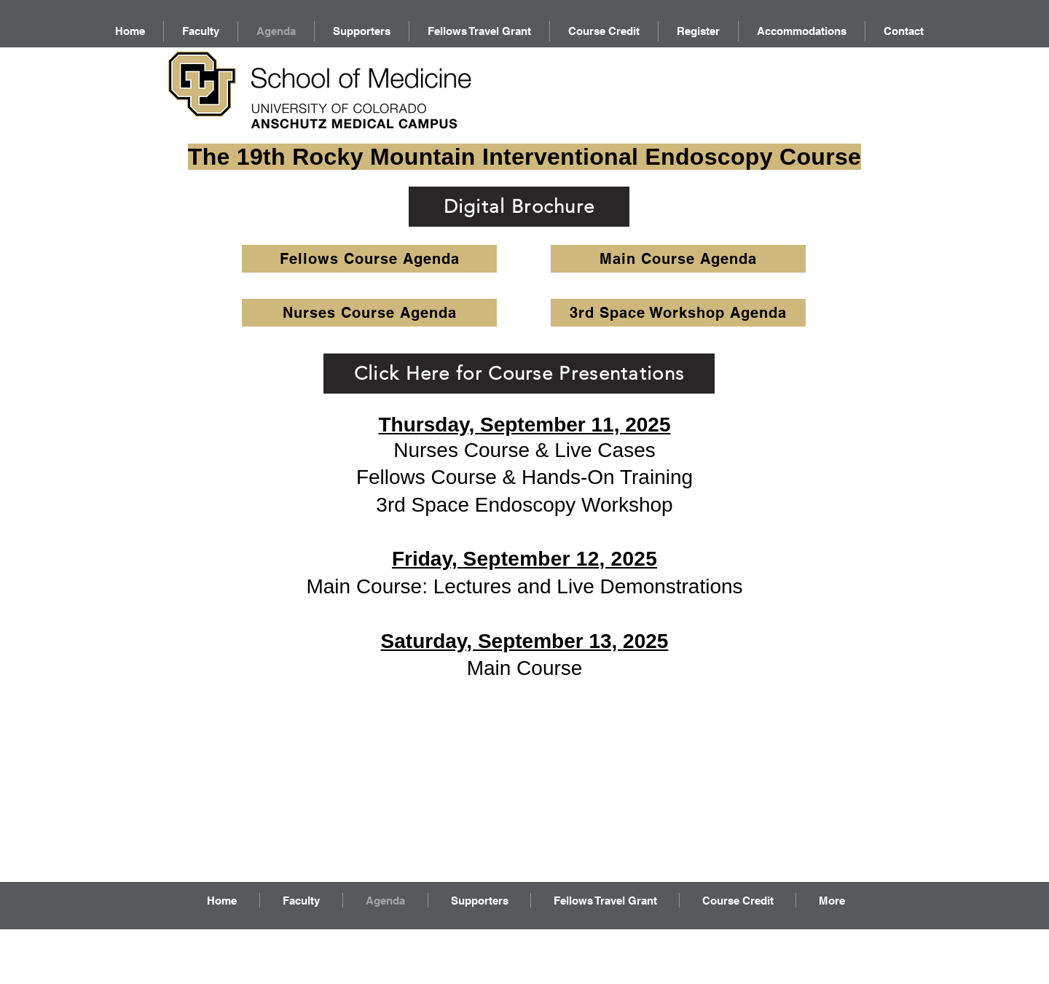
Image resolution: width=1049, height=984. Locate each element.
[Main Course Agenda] (678, 258)
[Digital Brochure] (519, 207)
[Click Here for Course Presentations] (519, 374)
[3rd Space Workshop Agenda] (678, 312)
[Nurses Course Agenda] (369, 312)
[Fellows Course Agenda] (369, 258)
